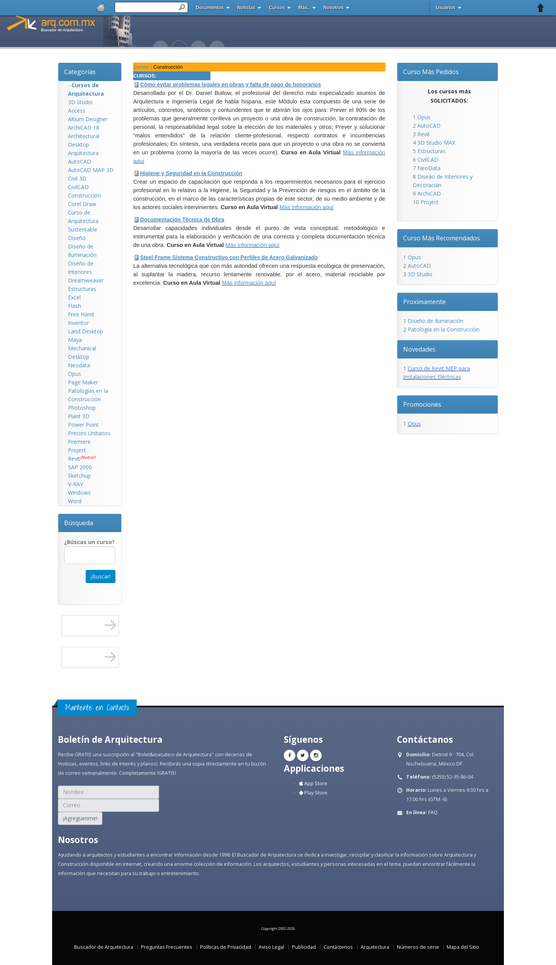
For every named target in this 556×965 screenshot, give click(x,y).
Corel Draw (82, 204)
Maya (75, 339)
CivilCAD (78, 187)
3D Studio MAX (436, 142)
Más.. (304, 7)
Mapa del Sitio (463, 947)
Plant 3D (79, 416)
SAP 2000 (80, 467)
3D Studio (80, 102)
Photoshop (82, 407)
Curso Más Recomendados (441, 238)
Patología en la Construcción (444, 329)
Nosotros (334, 7)
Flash (74, 305)
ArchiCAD (429, 193)
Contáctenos (338, 947)
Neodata (79, 365)
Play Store (313, 792)
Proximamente (424, 301)
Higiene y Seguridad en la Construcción (191, 173)
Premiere (79, 441)
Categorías (80, 72)
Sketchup (79, 475)
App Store (313, 783)
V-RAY (75, 484)
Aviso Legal (271, 947)
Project (77, 450)
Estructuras (82, 288)
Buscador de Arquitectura (103, 947)
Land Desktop (85, 331)
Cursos (277, 7)
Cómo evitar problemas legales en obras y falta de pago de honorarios (230, 84)
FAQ (432, 812)
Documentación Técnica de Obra (182, 219)
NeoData (429, 168)
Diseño (77, 238)
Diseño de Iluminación (435, 320)
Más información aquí (307, 207)
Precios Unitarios (89, 433)
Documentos (210, 7)
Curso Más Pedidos (431, 72)
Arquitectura (83, 153)
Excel (74, 297)
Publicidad (304, 947)
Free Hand (81, 314)
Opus (74, 373)
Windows (79, 492)
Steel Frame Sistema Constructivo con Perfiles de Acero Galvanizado (229, 257)
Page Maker (83, 382)
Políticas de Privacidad (225, 947)
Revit (74, 458)
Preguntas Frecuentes (166, 947)
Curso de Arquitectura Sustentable (83, 221)
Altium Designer (88, 119)
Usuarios (446, 7)
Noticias (246, 7)
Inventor (78, 322)
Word (74, 501)
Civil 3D (77, 178)
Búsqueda (78, 523)
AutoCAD (79, 161)
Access (76, 110)
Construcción (84, 195)
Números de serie (418, 947)
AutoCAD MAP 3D (91, 170)
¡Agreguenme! (80, 818)
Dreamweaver (85, 280)
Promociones (422, 404)
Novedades (419, 349)
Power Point (83, 424)
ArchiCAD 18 (83, 127)
